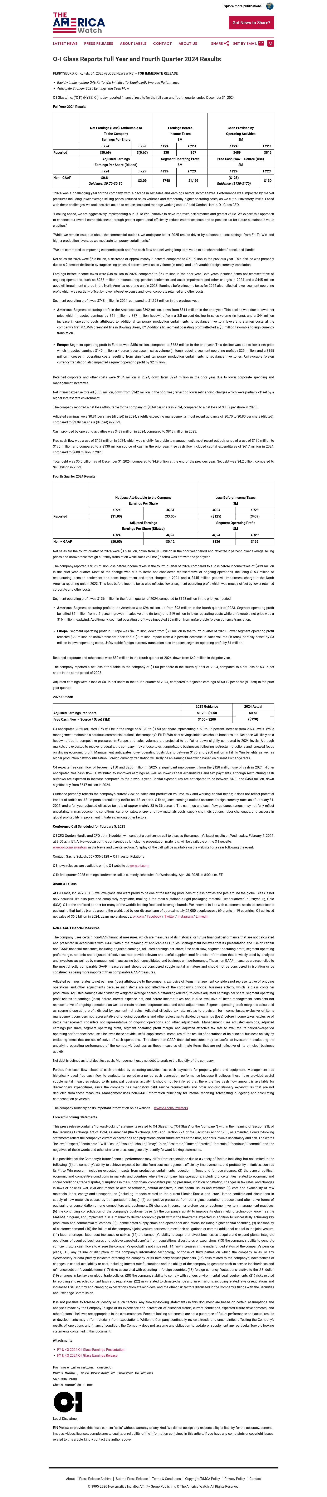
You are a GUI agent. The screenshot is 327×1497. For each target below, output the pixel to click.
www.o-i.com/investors (70, 847)
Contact (162, 43)
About (70, 1479)
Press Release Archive (95, 1479)
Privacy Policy (234, 1479)
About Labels (133, 43)
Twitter (169, 916)
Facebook (154, 916)
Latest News (65, 43)
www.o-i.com (139, 866)
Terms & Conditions (166, 1479)
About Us (188, 43)
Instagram (185, 916)
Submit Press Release (132, 1479)
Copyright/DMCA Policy (202, 1479)
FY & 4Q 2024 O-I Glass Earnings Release (87, 1355)
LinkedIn (202, 916)
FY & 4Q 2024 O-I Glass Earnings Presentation (91, 1350)
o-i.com (138, 916)
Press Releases (98, 43)
